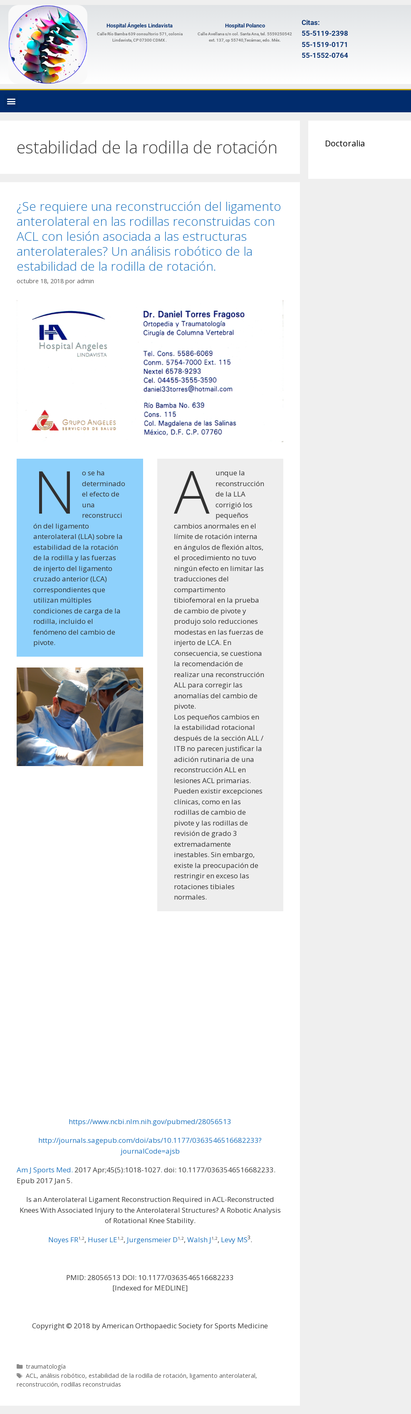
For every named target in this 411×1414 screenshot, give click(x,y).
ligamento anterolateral (222, 1375)
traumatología (46, 1366)
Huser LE (102, 1239)
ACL (31, 1375)
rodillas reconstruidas (91, 1384)
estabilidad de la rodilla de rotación (137, 1375)
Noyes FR (63, 1239)
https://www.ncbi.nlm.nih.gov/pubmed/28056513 (150, 1121)
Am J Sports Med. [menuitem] (45, 1169)
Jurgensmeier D (152, 1239)
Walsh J (199, 1239)
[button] (11, 101)
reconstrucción (37, 1384)
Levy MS (234, 1239)
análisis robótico (62, 1375)
